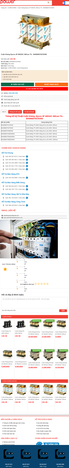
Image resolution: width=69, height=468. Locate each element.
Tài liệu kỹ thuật (29, 112)
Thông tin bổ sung (15, 112)
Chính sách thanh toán (9, 431)
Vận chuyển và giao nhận (43, 431)
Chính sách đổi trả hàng (9, 425)
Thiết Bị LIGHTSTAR (8, 442)
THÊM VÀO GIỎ (17, 84)
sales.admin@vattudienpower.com (12, 217)
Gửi (63, 310)
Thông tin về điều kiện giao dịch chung (13, 423)
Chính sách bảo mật (8, 433)
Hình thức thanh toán (42, 433)
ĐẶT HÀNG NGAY (51, 84)
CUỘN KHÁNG (12, 7)
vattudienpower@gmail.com (11, 215)
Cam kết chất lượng (42, 423)
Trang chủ (4, 7)
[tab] (4, 112)
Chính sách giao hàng (8, 428)
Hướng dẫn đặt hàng (42, 425)
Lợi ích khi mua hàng (42, 428)
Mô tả (4, 112)
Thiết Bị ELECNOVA (8, 444)
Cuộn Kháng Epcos (22, 68)
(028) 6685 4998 (13, 93)
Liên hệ (34, 89)
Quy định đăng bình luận (9, 310)
